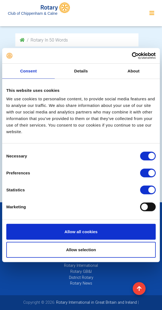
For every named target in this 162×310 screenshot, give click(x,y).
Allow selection (81, 249)
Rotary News (81, 283)
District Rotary (81, 277)
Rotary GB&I (81, 271)
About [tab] (134, 70)
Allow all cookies (81, 231)
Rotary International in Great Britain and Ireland (96, 302)
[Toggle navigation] (152, 13)
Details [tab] (81, 70)
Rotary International (81, 265)
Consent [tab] (28, 70)
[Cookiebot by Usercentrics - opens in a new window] (132, 55)
